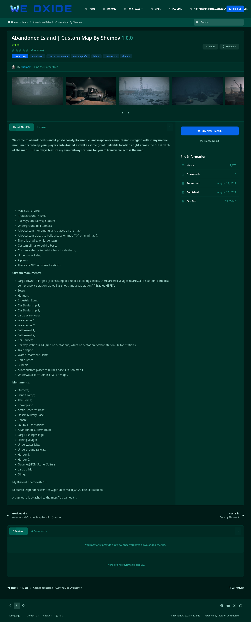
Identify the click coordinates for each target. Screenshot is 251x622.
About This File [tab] (21, 127)
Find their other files (46, 67)
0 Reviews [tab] (18, 531)
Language (16, 615)
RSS (59, 615)
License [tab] (41, 127)
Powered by (222, 615)
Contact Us (33, 615)
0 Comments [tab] (39, 531)
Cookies (47, 615)
